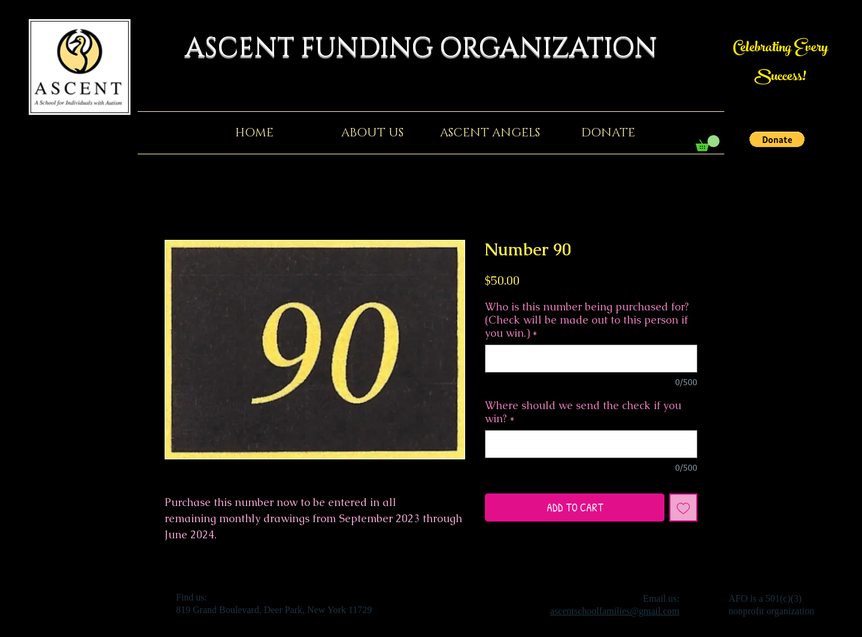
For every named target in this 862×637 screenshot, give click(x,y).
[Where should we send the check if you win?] (591, 444)
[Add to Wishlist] (683, 507)
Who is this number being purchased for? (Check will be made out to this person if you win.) (587, 320)
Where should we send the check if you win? (583, 412)
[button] (777, 139)
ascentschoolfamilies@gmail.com (614, 611)
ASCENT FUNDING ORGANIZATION (431, 48)
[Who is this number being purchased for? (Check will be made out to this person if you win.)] (591, 358)
